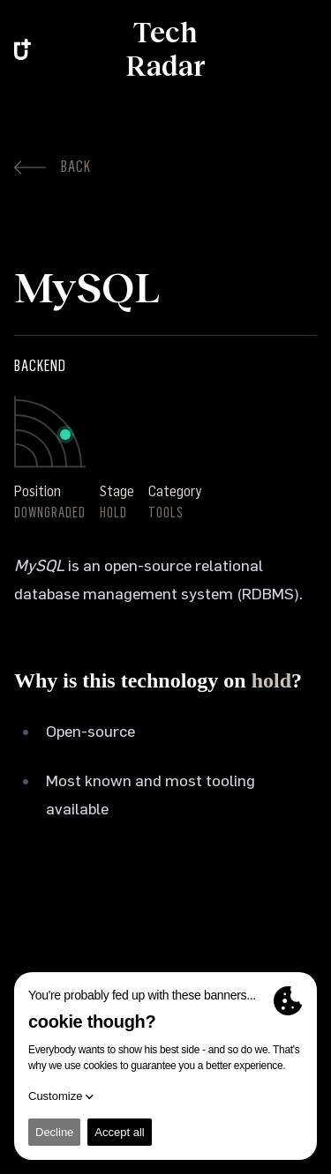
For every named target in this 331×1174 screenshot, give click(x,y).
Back (52, 166)
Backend (40, 365)
